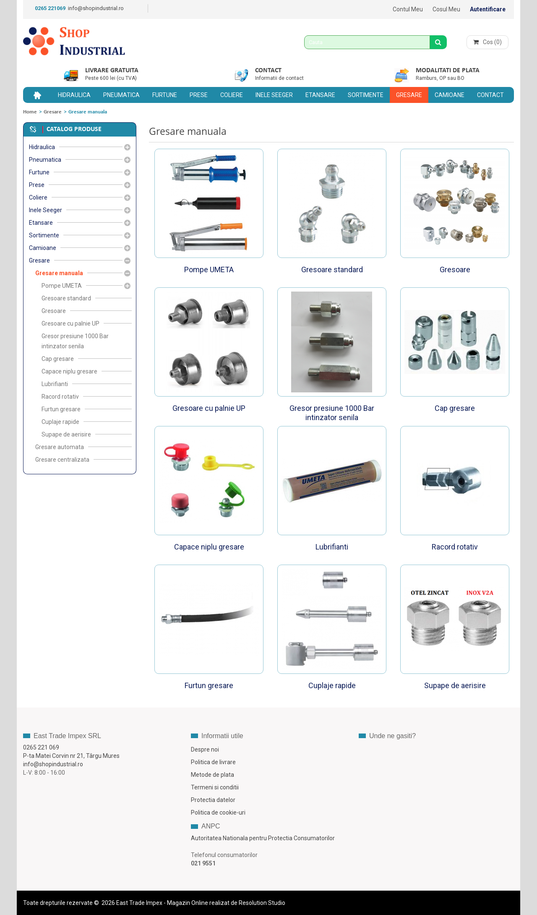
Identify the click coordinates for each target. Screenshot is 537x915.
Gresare (53, 112)
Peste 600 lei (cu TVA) (111, 78)
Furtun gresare (209, 685)
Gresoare (455, 269)
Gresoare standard (332, 269)
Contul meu (408, 9)
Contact (268, 70)
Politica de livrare (213, 762)
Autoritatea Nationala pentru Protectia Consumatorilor (263, 838)
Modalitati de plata (448, 70)
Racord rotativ (455, 546)
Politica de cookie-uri (218, 812)
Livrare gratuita (111, 70)
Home (30, 112)
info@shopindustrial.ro (96, 8)
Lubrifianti (331, 546)
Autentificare (488, 9)
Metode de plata (212, 774)
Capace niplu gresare (209, 546)
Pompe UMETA (209, 269)
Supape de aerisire (455, 685)
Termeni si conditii (215, 787)
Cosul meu (446, 9)
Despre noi (205, 749)
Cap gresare (455, 408)
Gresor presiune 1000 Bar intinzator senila (331, 413)
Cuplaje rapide (332, 685)
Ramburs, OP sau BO (440, 78)
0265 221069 (50, 8)
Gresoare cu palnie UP (208, 408)
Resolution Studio (262, 902)
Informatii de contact (279, 78)
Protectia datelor (213, 800)
